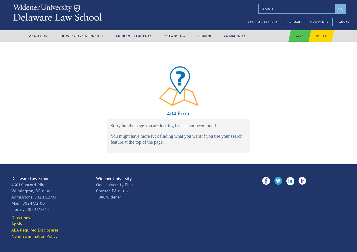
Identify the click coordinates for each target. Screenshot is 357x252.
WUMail (295, 22)
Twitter (278, 181)
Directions (20, 218)
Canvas (343, 22)
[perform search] (340, 9)
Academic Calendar (263, 22)
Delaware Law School (31, 178)
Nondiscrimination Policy (34, 236)
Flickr (302, 181)
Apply (16, 224)
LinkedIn (290, 181)
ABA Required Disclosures (35, 230)
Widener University (114, 178)
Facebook (266, 181)
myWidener (319, 22)
